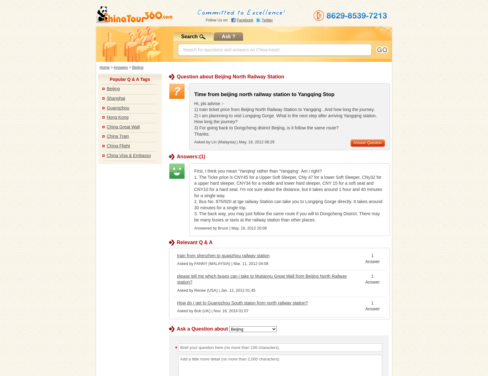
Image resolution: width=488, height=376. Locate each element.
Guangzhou (118, 107)
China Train (118, 136)
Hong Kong (118, 117)
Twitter (267, 20)
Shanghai (116, 98)
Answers (121, 67)
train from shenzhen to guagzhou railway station (223, 255)
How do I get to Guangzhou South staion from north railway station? (242, 302)
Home (105, 67)
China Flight (118, 145)
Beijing (137, 67)
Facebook (245, 20)
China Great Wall (123, 126)
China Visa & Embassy (129, 155)
